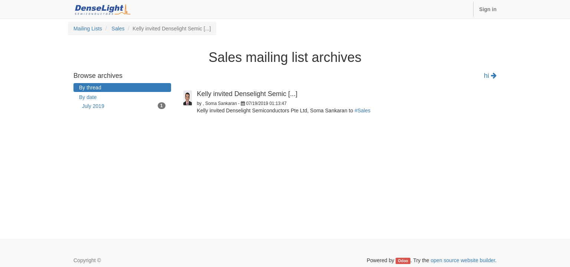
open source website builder (463, 260)
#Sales (362, 110)
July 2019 (124, 105)
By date (87, 97)
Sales (118, 29)
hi (490, 75)
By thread (90, 87)
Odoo (403, 260)
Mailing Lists (87, 29)
